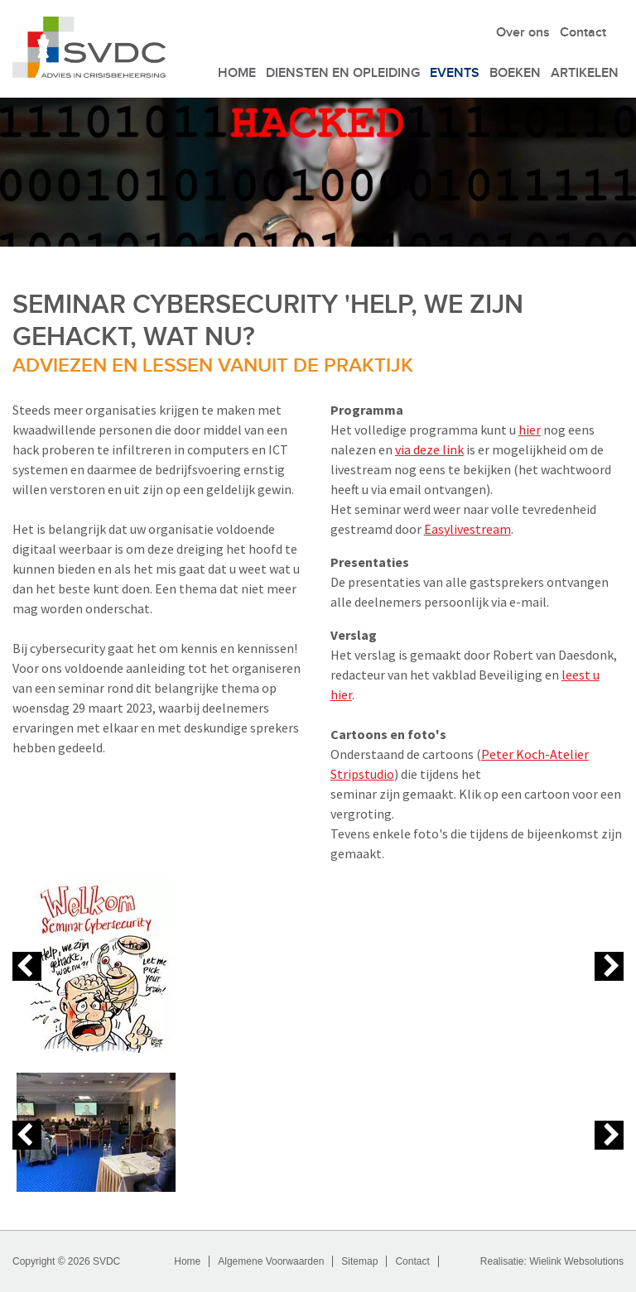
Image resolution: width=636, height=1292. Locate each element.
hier (529, 429)
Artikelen (585, 73)
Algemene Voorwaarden (271, 1261)
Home (237, 73)
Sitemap (359, 1261)
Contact (583, 33)
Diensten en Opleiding (343, 73)
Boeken (515, 73)
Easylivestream (467, 529)
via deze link (429, 449)
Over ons (523, 33)
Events (454, 73)
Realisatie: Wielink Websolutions (552, 1261)
